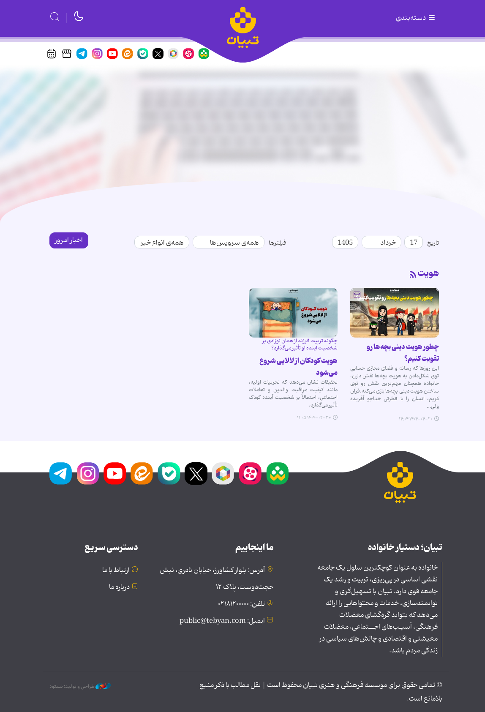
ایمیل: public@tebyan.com (222, 621)
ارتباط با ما (116, 570)
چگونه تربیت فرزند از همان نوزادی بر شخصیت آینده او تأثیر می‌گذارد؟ (300, 344)
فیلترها (277, 243)
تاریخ (433, 243)
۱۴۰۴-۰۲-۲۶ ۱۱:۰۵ (314, 418)
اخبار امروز (69, 240)
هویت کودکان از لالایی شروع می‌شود (298, 367)
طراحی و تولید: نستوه (80, 686)
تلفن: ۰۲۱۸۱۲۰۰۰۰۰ (241, 604)
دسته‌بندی (416, 18)
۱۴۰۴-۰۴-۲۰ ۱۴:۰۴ (415, 419)
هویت (428, 273)
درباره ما (119, 587)
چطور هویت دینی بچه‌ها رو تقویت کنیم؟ (403, 353)
